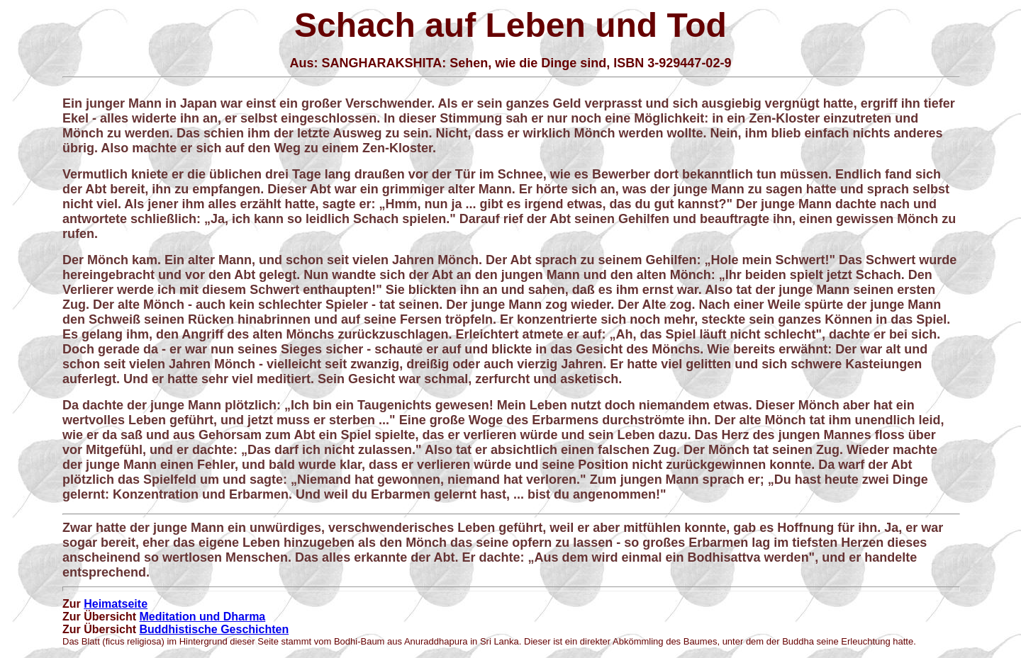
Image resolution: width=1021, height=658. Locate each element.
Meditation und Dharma (202, 617)
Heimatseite (115, 604)
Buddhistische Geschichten (214, 629)
